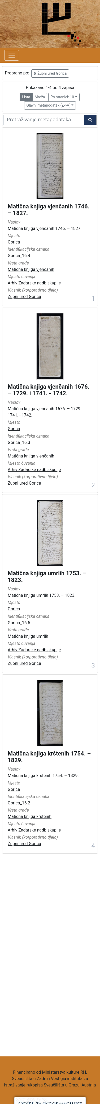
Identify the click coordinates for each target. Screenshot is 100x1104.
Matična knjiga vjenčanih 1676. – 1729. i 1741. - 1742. (48, 390)
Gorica (14, 242)
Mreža (40, 97)
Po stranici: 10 (62, 97)
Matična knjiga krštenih (29, 816)
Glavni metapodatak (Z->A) (49, 105)
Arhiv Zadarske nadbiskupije (34, 283)
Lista (26, 97)
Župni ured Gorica (50, 73)
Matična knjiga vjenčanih (31, 269)
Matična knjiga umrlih (28, 636)
